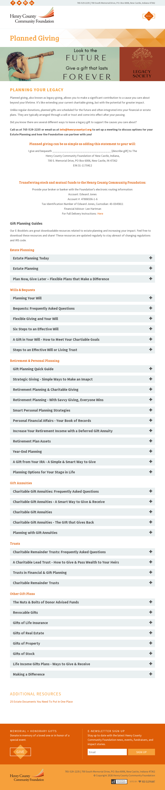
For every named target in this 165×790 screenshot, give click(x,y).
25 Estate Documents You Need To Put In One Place (41, 701)
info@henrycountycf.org (76, 129)
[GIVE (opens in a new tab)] (20, 752)
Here (100, 213)
